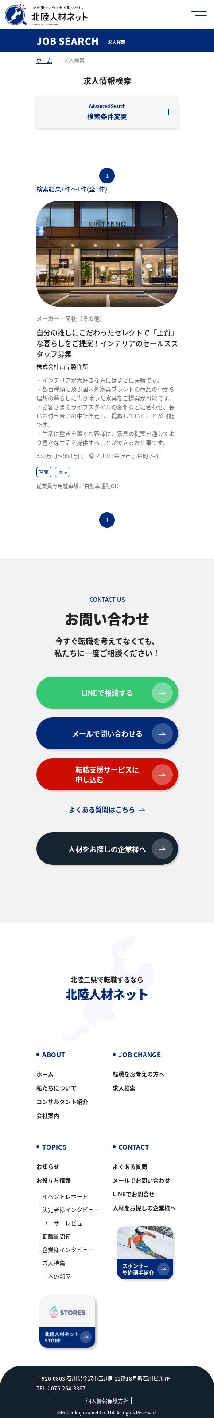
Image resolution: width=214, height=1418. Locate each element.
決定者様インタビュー (71, 1209)
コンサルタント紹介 (62, 1101)
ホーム (44, 60)
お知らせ (47, 1166)
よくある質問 (130, 1166)
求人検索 (124, 1087)
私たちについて (56, 1087)
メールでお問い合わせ (141, 1180)
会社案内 (47, 1115)
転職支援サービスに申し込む (124, 774)
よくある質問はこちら (102, 809)
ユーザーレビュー (65, 1223)
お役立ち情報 (53, 1180)
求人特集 (53, 1263)
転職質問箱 (56, 1236)
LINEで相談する (127, 692)
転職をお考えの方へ (138, 1074)
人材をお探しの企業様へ (120, 848)
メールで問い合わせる (122, 733)
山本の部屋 (56, 1276)
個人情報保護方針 (107, 1401)
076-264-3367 (68, 1388)
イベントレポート (65, 1196)
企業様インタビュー (68, 1249)
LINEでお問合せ (134, 1194)
